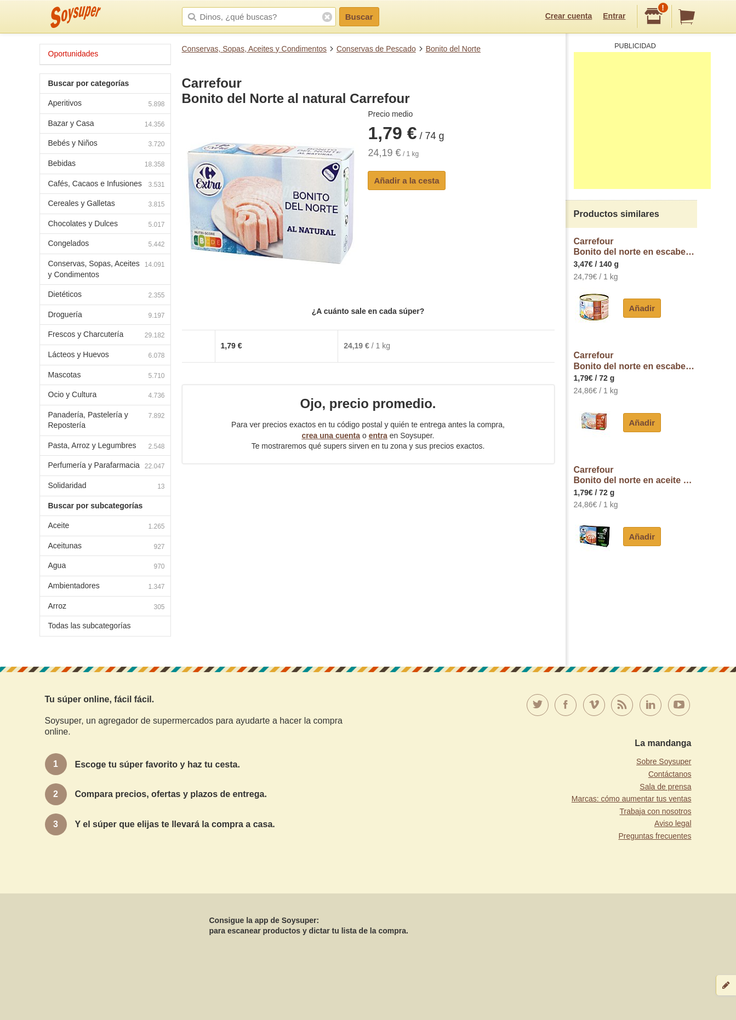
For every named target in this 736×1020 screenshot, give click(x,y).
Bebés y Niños (106, 144)
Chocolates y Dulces (106, 225)
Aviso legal (672, 823)
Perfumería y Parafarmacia (106, 466)
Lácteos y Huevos (106, 356)
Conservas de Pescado (376, 48)
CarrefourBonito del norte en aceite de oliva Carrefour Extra (635, 475)
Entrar (614, 16)
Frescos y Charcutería (106, 335)
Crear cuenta (568, 16)
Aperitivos (106, 104)
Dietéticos (106, 295)
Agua (106, 566)
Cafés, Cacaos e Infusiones (106, 185)
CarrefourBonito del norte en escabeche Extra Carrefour (635, 247)
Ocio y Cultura (106, 396)
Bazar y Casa (106, 124)
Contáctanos (670, 774)
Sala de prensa (665, 786)
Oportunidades (73, 53)
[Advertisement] (642, 120)
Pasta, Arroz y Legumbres (106, 446)
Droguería (106, 316)
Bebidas (106, 164)
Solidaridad (106, 486)
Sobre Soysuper (663, 761)
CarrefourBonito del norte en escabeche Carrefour (635, 361)
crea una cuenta (330, 435)
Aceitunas (106, 547)
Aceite (106, 526)
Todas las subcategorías (89, 625)
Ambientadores (106, 587)
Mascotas (106, 376)
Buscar (359, 16)
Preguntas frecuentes (654, 836)
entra (378, 435)
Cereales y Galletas (106, 204)
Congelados (106, 244)
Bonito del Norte (453, 48)
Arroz (106, 607)
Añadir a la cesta (406, 180)
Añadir (642, 308)
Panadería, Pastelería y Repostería (106, 420)
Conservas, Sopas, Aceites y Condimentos (254, 48)
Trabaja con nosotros (656, 811)
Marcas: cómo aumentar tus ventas (632, 798)
